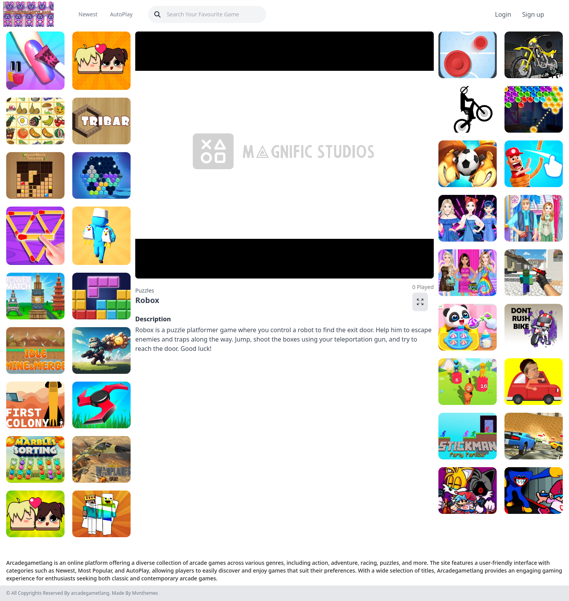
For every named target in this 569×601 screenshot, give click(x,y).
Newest (88, 14)
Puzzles (144, 290)
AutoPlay (121, 14)
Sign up (533, 14)
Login (503, 14)
